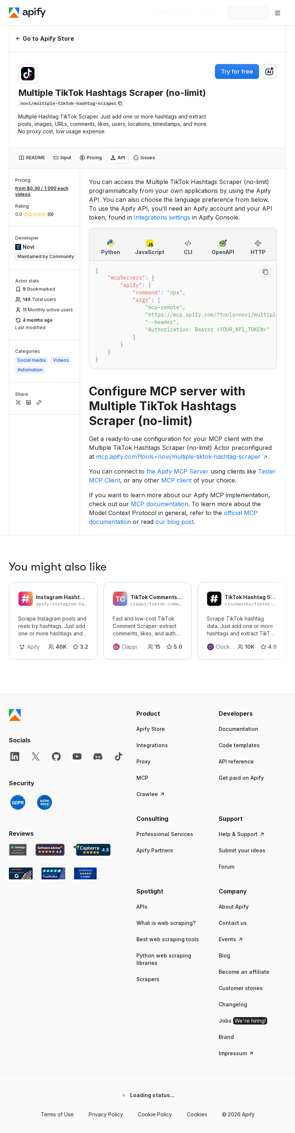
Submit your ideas (242, 729)
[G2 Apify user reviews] (21, 753)
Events (231, 818)
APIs (142, 786)
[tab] (31, 158)
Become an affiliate (244, 851)
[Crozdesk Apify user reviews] (85, 753)
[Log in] (210, 12)
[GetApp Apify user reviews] (18, 729)
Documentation (238, 608)
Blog (224, 835)
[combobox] (269, 71)
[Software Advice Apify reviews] (50, 729)
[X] (36, 636)
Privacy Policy (106, 993)
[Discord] (98, 636)
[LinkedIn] (15, 636)
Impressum (236, 932)
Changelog (233, 883)
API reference (236, 641)
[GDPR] (18, 682)
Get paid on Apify (241, 657)
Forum (226, 746)
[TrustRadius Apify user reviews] (53, 753)
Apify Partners (154, 729)
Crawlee (150, 673)
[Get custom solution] (174, 12)
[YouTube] (77, 636)
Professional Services (164, 713)
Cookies (197, 993)
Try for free (237, 71)
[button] (170, 592)
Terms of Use (57, 993)
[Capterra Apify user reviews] (91, 729)
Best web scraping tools (167, 818)
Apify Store (150, 608)
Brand (226, 916)
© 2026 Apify (238, 993)
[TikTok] (119, 636)
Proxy (143, 641)
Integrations (152, 624)
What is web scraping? (166, 802)
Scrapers (147, 858)
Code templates (239, 624)
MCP (142, 657)
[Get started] (247, 12)
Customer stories (241, 867)
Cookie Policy (155, 993)
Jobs (243, 900)
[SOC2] (44, 682)
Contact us (233, 802)
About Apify (234, 786)
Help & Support (242, 713)
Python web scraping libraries (163, 838)
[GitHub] (56, 636)
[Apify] (27, 12)
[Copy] (71, 103)
